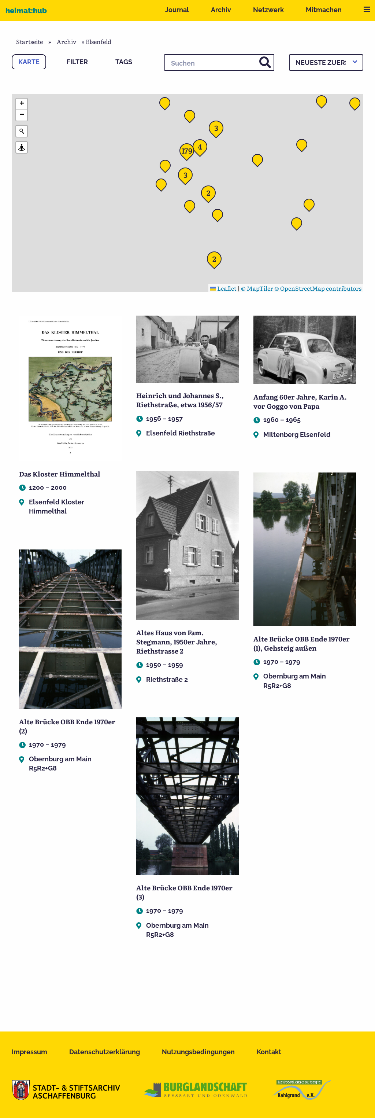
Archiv (221, 10)
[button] (259, 161)
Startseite (29, 41)
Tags (123, 62)
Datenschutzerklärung (104, 1052)
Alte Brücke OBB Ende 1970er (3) (184, 892)
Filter (77, 62)
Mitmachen (324, 10)
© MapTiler (257, 288)
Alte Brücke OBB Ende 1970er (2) (67, 726)
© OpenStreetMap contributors (317, 288)
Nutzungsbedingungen (198, 1052)
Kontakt (269, 1052)
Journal (177, 10)
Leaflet (223, 288)
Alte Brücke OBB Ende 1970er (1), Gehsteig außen (301, 643)
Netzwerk (268, 10)
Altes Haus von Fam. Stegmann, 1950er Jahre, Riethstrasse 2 (176, 642)
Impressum (29, 1052)
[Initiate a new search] (21, 131)
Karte (29, 62)
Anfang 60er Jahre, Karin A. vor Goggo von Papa (300, 401)
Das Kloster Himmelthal (59, 474)
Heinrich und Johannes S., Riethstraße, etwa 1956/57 (180, 399)
